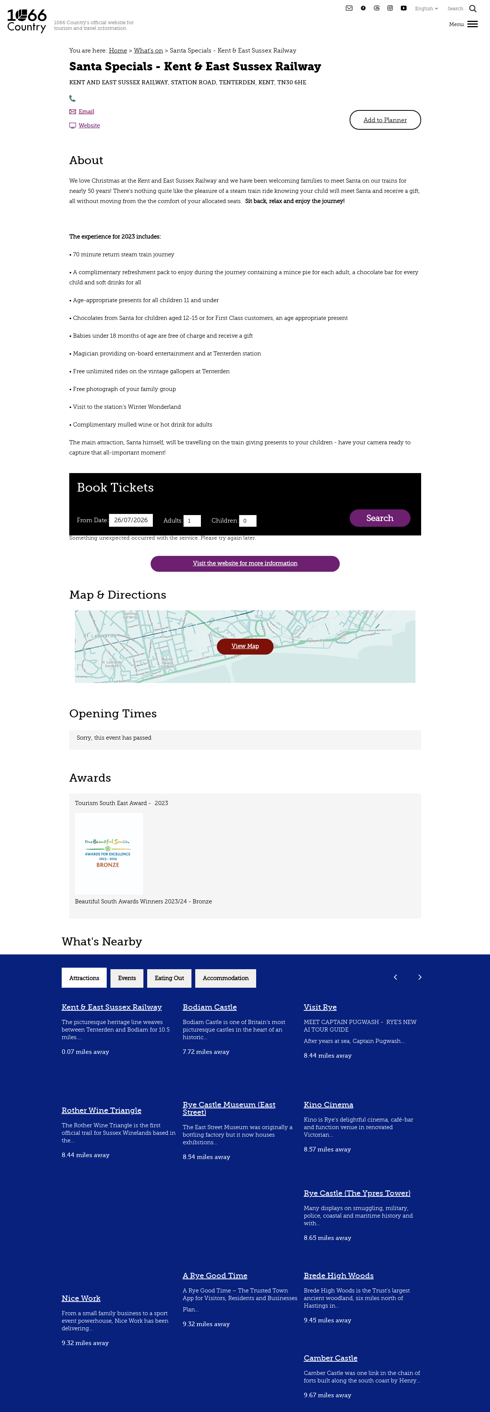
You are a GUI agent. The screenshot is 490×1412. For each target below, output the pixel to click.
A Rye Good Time (215, 1275)
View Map (245, 646)
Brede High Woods (339, 1275)
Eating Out (169, 978)
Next (420, 976)
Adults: (173, 520)
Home (118, 50)
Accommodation (226, 978)
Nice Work (81, 1298)
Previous (395, 976)
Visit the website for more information (245, 563)
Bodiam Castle (210, 1007)
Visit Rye (320, 1007)
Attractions (84, 978)
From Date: (93, 520)
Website (89, 125)
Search (379, 518)
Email (86, 111)
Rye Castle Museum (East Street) (229, 1108)
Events (127, 978)
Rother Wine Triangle (102, 1110)
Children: (225, 520)
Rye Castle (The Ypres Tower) (357, 1193)
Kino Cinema (328, 1104)
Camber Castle (331, 1358)
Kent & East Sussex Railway (112, 1007)
